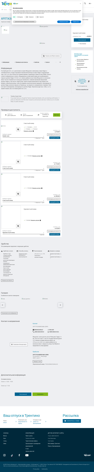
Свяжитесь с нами (71, 421)
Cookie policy (45, 469)
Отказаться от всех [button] (64, 21)
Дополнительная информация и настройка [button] (24, 21)
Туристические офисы (32, 441)
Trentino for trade (30, 438)
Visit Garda (51, 441)
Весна (5, 435)
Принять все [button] (76, 21)
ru (90, 3)
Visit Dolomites (52, 438)
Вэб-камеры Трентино (54, 443)
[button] (80, 3)
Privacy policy (36, 469)
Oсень (5, 441)
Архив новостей (30, 451)
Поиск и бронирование (54, 446)
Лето (4, 438)
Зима (4, 443)
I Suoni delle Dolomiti (53, 435)
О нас (27, 448)
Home (4, 9)
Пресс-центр (29, 435)
